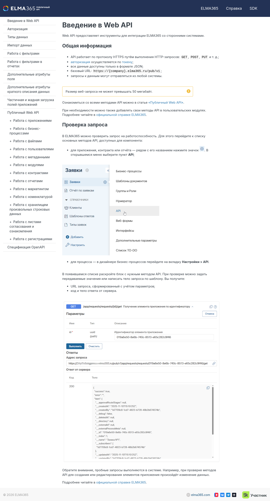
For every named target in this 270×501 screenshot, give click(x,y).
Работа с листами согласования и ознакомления (25, 226)
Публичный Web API (23, 113)
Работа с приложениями (32, 121)
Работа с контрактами (30, 173)
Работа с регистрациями (32, 239)
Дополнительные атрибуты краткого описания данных (28, 89)
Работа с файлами (27, 141)
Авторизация (17, 29)
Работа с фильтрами (23, 53)
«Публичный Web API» (165, 102)
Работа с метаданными (31, 157)
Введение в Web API (23, 21)
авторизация (80, 62)
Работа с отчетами (28, 181)
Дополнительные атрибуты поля (28, 76)
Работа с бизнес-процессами (24, 131)
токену (127, 62)
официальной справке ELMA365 (121, 114)
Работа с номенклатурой (32, 197)
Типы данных (17, 37)
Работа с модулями (28, 165)
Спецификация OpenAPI (26, 247)
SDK (253, 8)
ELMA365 (209, 8)
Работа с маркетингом (31, 189)
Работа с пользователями (33, 149)
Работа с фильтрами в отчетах (24, 64)
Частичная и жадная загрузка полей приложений (30, 102)
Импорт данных (19, 45)
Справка (234, 8)
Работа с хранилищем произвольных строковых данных (29, 209)
